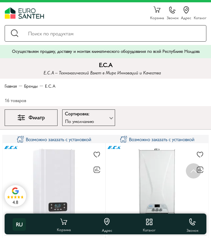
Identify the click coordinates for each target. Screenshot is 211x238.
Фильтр (31, 117)
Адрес (186, 13)
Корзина (157, 13)
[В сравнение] (97, 170)
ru (19, 224)
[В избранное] (97, 155)
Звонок (173, 13)
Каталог (200, 17)
